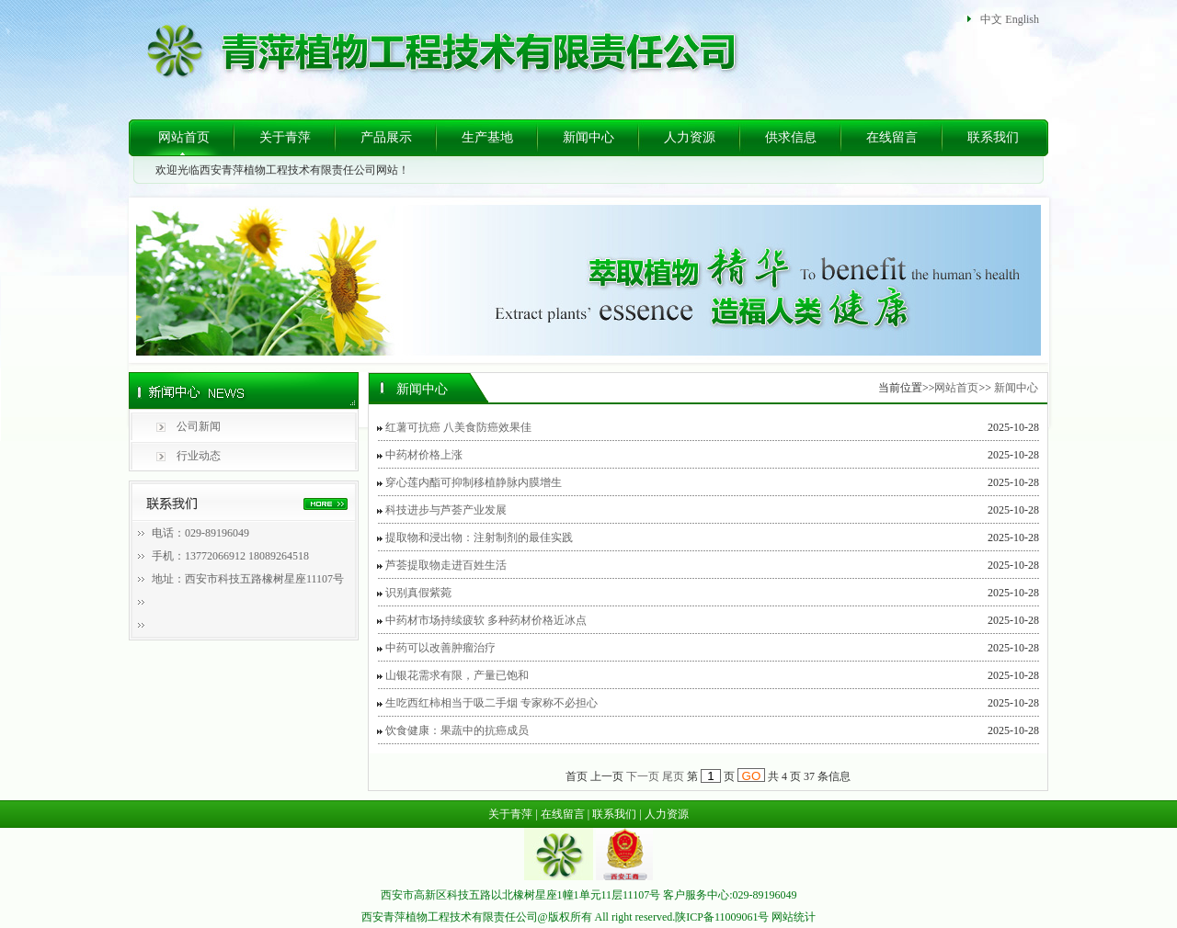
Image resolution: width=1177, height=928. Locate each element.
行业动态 (199, 455)
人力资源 (689, 137)
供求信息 (791, 137)
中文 (991, 19)
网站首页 (184, 137)
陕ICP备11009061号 (722, 917)
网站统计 (793, 917)
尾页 (673, 776)
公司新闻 (199, 426)
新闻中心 (588, 137)
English (1022, 19)
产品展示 (386, 137)
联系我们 (993, 137)
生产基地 (487, 137)
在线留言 (892, 137)
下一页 (642, 776)
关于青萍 (285, 137)
